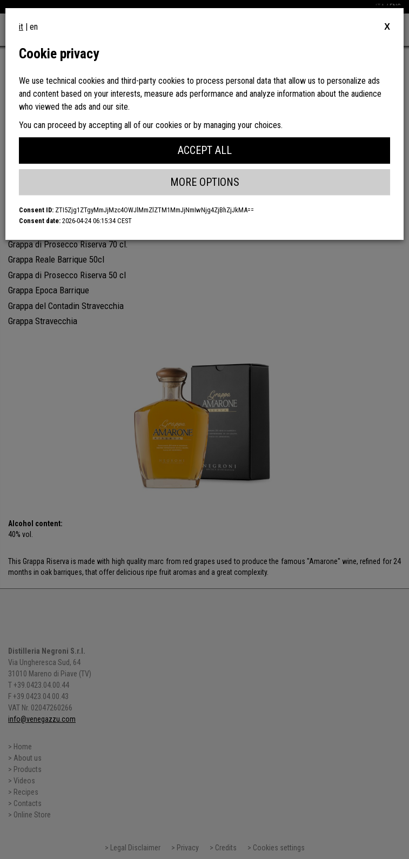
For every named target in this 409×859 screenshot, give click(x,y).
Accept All (205, 150)
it (21, 27)
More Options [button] (204, 182)
